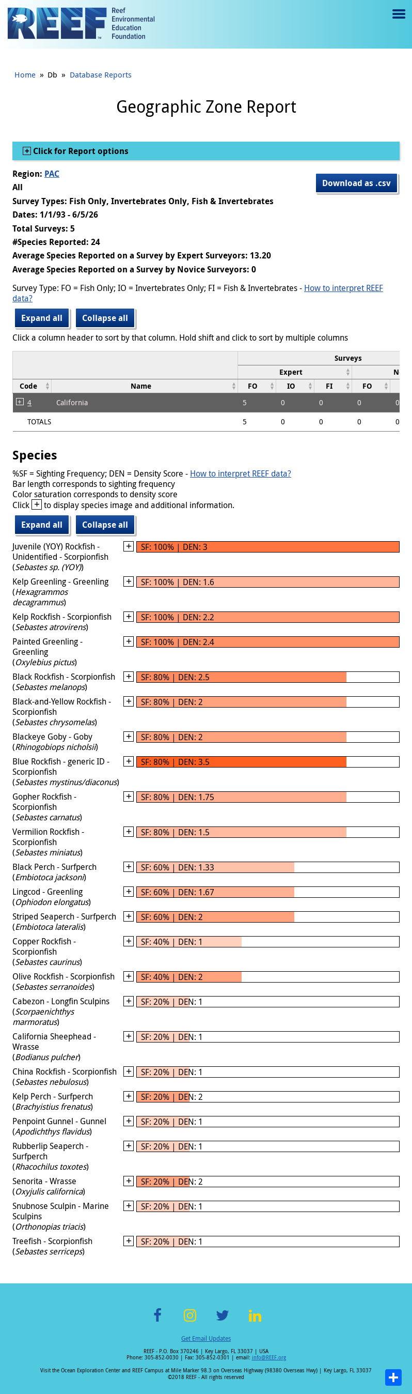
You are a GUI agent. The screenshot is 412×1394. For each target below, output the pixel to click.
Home (25, 74)
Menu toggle (397, 21)
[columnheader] (294, 372)
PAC (51, 173)
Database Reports (101, 74)
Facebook (157, 1321)
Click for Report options (80, 151)
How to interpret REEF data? (240, 473)
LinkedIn (254, 1321)
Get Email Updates (206, 1338)
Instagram (190, 1321)
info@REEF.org (269, 1357)
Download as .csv (356, 183)
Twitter (222, 1321)
